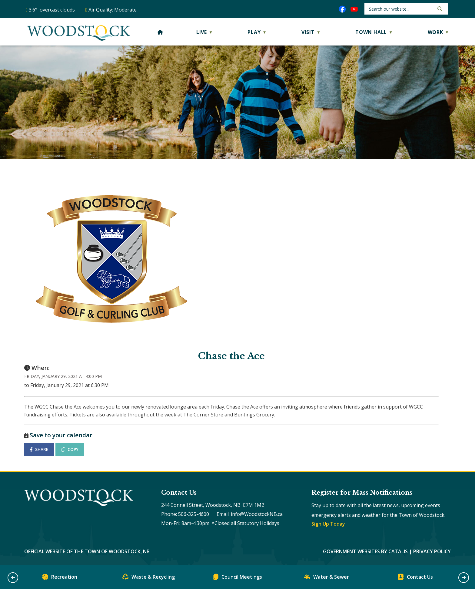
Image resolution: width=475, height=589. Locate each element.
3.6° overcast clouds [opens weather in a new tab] (52, 9)
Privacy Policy (432, 551)
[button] (439, 9)
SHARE (39, 449)
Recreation (59, 578)
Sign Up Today (328, 523)
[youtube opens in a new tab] (354, 9)
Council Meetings (237, 578)
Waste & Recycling (148, 578)
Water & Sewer (326, 578)
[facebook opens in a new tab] (342, 9)
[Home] (160, 32)
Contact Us (415, 578)
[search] (401, 9)
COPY (69, 449)
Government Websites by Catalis (365, 551)
